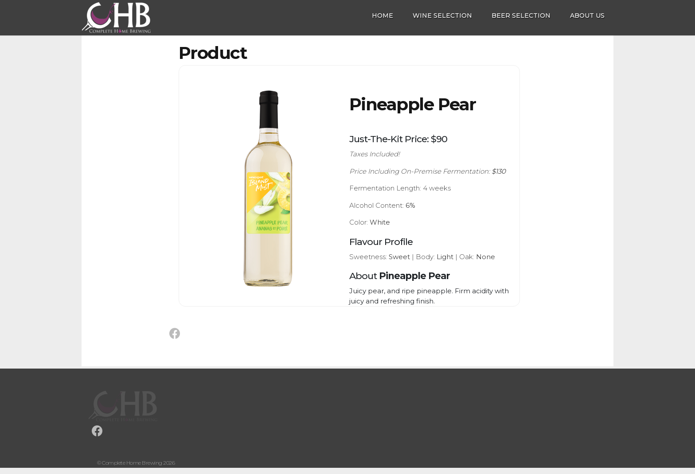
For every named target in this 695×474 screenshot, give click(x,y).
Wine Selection (442, 15)
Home (382, 15)
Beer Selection (521, 15)
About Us (587, 15)
